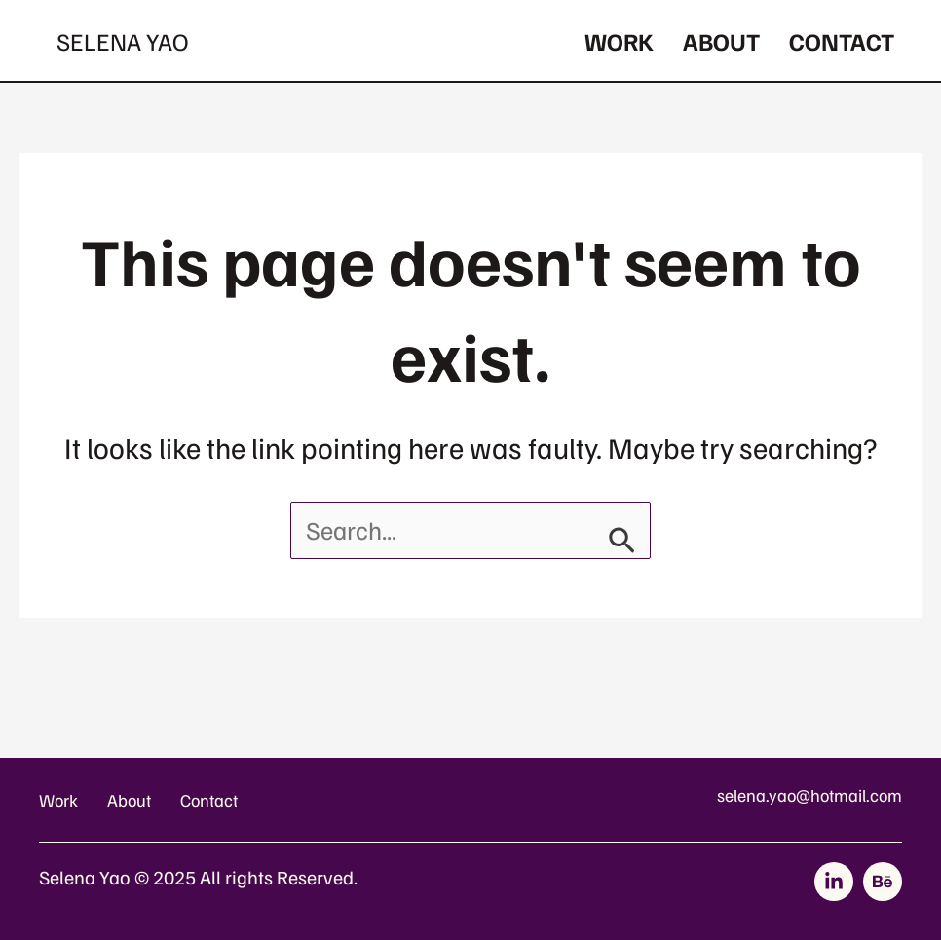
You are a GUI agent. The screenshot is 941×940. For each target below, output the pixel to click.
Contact (841, 41)
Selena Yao (122, 40)
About (721, 41)
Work (619, 41)
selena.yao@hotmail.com (809, 795)
